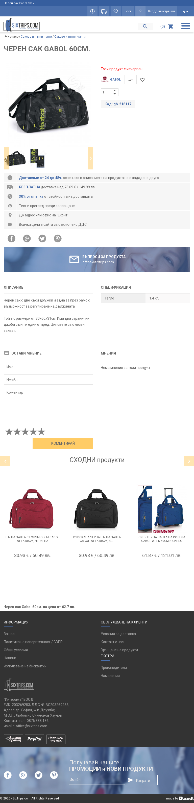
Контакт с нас (112, 642)
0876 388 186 (37, 721)
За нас (9, 634)
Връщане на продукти (119, 650)
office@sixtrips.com (31, 726)
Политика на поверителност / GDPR (33, 642)
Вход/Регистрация (161, 11)
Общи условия (16, 650)
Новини (10, 658)
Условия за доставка (118, 634)
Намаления (110, 676)
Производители (114, 668)
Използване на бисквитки (25, 666)
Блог (128, 11)
